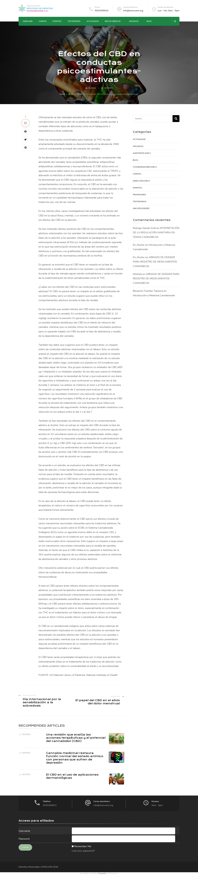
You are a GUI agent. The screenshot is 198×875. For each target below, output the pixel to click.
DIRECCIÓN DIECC (141, 181)
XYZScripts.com (113, 874)
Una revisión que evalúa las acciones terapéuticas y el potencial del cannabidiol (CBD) (75, 738)
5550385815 (101, 10)
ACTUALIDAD (93, 21)
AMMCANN (27, 21)
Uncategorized (141, 208)
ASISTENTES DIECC (142, 153)
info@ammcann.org (133, 10)
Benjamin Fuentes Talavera (148, 291)
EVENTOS (57, 21)
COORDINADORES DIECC (145, 167)
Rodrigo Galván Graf (144, 228)
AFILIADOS (133, 21)
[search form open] (175, 21)
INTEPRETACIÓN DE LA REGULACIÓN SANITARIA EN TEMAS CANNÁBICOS (156, 232)
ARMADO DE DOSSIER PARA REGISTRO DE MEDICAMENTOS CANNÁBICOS (155, 262)
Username (24, 831)
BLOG (149, 21)
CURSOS (42, 21)
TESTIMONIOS (74, 21)
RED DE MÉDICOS (113, 21)
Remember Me (82, 846)
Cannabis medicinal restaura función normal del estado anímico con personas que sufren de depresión (74, 757)
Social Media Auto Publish (89, 874)
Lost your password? (83, 850)
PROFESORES (139, 194)
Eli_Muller (92, 88)
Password (24, 838)
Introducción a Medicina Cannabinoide (154, 295)
